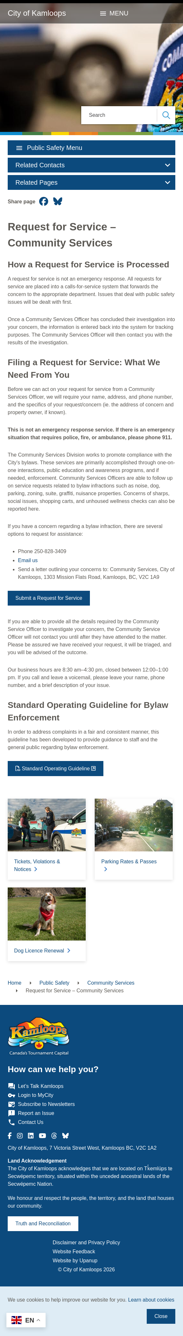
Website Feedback (74, 1251)
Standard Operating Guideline (56, 768)
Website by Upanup (75, 1260)
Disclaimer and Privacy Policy (86, 1242)
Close (161, 1316)
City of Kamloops (37, 13)
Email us (28, 560)
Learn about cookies (151, 1300)
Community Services (111, 983)
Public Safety (54, 983)
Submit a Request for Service (48, 598)
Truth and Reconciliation (43, 1223)
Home (15, 983)
